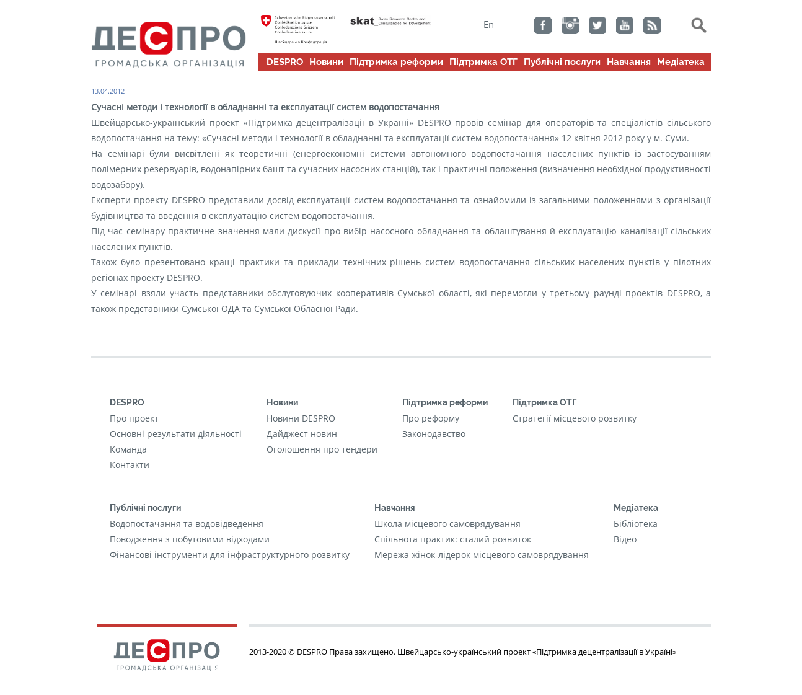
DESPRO (285, 62)
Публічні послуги (562, 62)
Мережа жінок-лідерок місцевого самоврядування (481, 554)
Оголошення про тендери (322, 449)
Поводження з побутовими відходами (190, 539)
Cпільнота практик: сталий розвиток (452, 539)
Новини (326, 62)
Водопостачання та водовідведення (186, 523)
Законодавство (433, 434)
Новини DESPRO (301, 418)
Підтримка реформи (396, 62)
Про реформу (430, 418)
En (488, 24)
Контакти (129, 465)
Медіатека (681, 62)
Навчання (629, 62)
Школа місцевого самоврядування (447, 523)
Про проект (134, 418)
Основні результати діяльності (176, 434)
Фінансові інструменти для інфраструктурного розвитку (230, 554)
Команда (128, 449)
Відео (625, 539)
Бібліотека (636, 523)
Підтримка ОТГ (483, 62)
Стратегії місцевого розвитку (575, 418)
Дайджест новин (302, 434)
